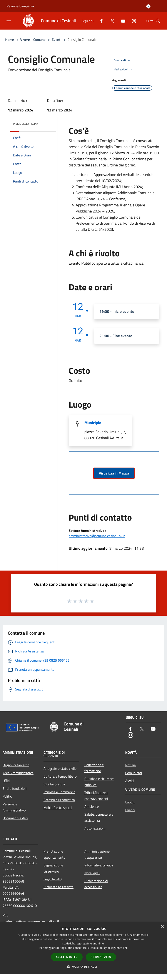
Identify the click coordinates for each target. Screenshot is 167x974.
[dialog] (83, 948)
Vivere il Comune (33, 39)
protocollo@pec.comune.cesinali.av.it (31, 921)
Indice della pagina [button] (25, 124)
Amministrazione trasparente (97, 854)
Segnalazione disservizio (53, 868)
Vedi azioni (123, 69)
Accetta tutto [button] (67, 957)
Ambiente (91, 806)
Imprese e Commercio (59, 792)
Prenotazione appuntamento (54, 854)
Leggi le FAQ (52, 879)
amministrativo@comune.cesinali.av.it (97, 535)
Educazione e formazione (94, 767)
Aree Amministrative (18, 772)
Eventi (56, 39)
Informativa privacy (98, 865)
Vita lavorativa (54, 784)
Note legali (92, 873)
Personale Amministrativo (14, 807)
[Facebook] (99, 21)
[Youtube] (121, 21)
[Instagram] (132, 21)
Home (9, 39)
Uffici (6, 780)
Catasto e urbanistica (59, 799)
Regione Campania (20, 6)
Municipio (92, 423)
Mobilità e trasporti (57, 807)
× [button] (162, 926)
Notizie (130, 765)
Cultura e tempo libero (60, 776)
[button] (83, 966)
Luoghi (130, 802)
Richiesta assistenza (58, 886)
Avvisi (129, 780)
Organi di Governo (16, 765)
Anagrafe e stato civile (60, 768)
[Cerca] (157, 20)
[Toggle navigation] (8, 20)
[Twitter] (110, 21)
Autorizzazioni (94, 828)
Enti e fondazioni (15, 788)
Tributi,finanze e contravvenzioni (96, 795)
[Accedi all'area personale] (148, 6)
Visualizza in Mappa (114, 473)
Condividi (123, 60)
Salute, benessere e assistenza (98, 817)
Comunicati (133, 772)
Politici (8, 796)
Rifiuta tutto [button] (101, 957)
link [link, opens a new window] (125, 948)
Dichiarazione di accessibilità (96, 883)
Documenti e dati (15, 818)
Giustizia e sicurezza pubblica (99, 781)
